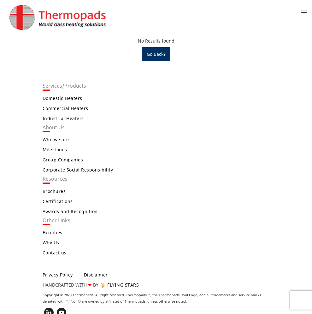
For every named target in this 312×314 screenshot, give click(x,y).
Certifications (58, 201)
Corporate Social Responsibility (78, 170)
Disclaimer (96, 275)
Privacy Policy (58, 275)
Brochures (54, 191)
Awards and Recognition (70, 211)
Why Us (51, 243)
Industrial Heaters (63, 118)
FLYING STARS (119, 285)
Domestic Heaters (62, 98)
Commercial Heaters (65, 108)
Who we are (56, 139)
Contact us (55, 253)
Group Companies (63, 160)
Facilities (52, 232)
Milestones (55, 150)
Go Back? (156, 54)
